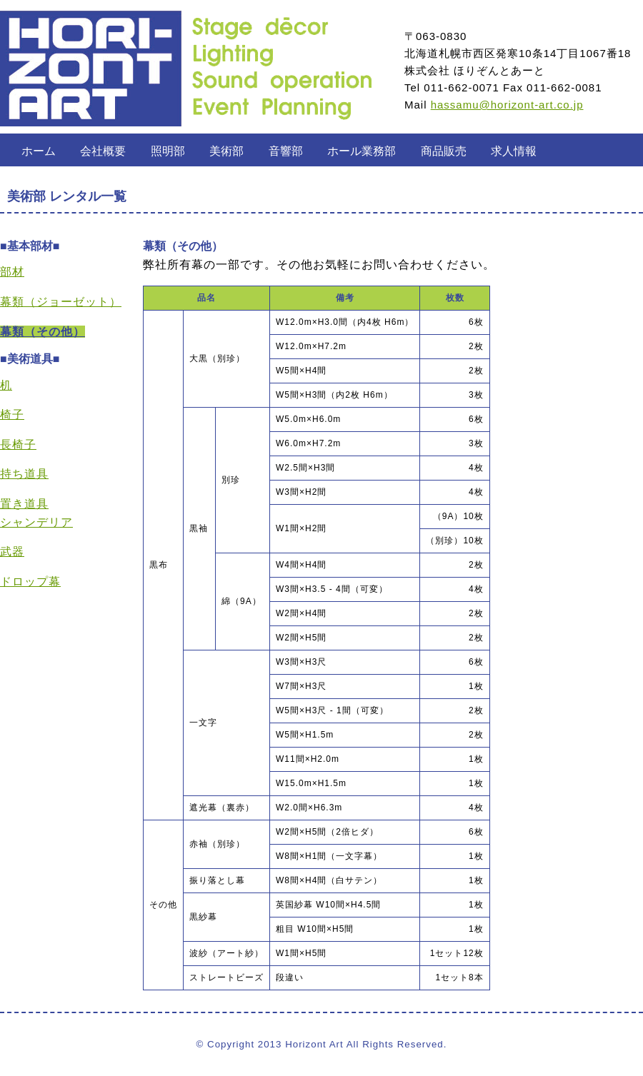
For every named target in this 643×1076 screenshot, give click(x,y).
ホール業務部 (361, 151)
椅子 (12, 414)
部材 (12, 272)
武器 (12, 551)
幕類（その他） (42, 332)
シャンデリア (36, 522)
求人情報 (514, 151)
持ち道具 (24, 474)
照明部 (168, 151)
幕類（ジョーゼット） (60, 302)
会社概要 (103, 151)
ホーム (38, 151)
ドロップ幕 (30, 581)
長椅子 (18, 444)
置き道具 (24, 504)
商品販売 (444, 151)
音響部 (286, 151)
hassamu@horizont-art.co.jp (507, 105)
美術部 (226, 151)
